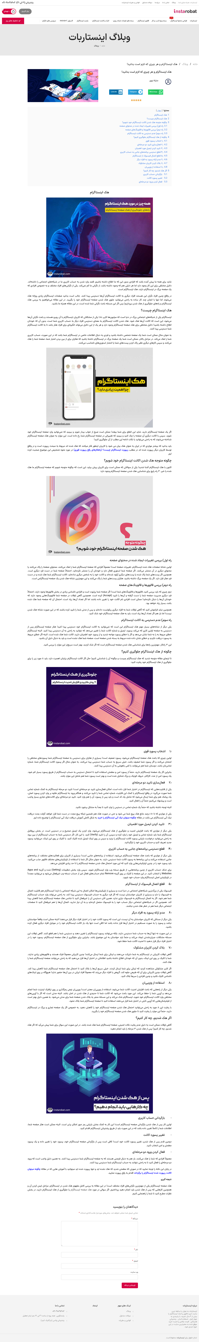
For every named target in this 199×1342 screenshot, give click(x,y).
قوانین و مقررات (125, 1320)
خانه (103, 46)
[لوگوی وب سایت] (185, 11)
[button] (155, 92)
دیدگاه (134, 1218)
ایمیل (135, 1261)
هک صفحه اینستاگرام (81, 1190)
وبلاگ (96, 46)
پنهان (159, 110)
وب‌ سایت (134, 1272)
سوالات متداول (125, 1315)
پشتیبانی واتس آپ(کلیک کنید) (52, 1320)
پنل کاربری (25, 11)
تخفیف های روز (13, 20)
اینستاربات (180, 1337)
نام (136, 1249)
